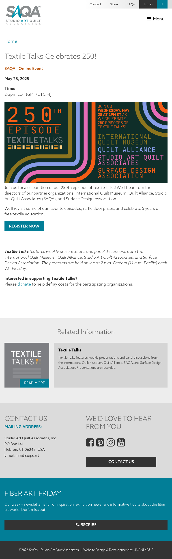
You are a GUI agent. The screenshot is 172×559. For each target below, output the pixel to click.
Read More (34, 383)
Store (114, 4)
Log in (148, 4)
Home (10, 41)
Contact (95, 4)
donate (24, 284)
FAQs (131, 4)
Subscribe (86, 525)
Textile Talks (69, 350)
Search (162, 4)
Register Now (24, 226)
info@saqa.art (27, 455)
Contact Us (121, 462)
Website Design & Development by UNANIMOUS (118, 550)
